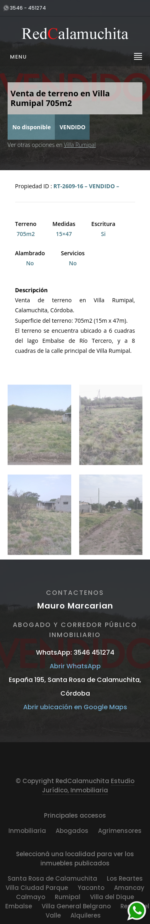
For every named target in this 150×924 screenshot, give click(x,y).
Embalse (18, 906)
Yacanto (91, 887)
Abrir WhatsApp (75, 666)
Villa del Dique (112, 897)
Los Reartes (125, 878)
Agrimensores (120, 830)
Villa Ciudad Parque (37, 887)
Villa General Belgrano (76, 906)
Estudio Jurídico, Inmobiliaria (88, 785)
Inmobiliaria (27, 830)
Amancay (129, 887)
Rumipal (67, 897)
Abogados (72, 830)
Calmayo (30, 897)
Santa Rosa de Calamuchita (52, 878)
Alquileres (85, 915)
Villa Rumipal (80, 145)
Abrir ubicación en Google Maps (75, 707)
